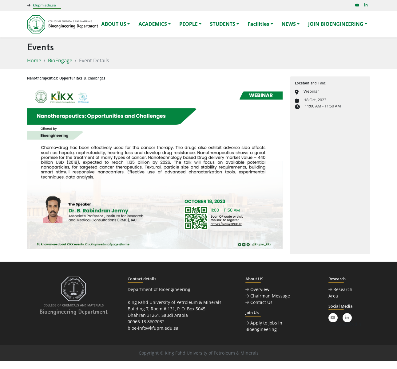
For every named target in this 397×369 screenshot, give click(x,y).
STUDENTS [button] (222, 24)
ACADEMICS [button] (152, 24)
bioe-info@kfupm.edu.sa (153, 328)
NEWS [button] (289, 24)
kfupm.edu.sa (44, 5)
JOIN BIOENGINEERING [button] (335, 24)
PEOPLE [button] (188, 24)
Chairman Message (267, 296)
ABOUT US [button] (113, 24)
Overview (257, 289)
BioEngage (60, 60)
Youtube (334, 319)
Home (34, 60)
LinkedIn (348, 319)
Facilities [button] (258, 24)
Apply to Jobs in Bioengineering (263, 326)
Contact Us (258, 302)
